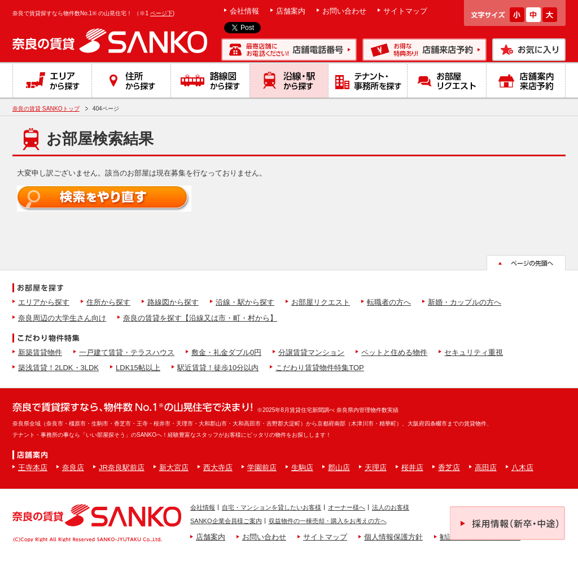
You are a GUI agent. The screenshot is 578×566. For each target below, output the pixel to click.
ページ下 (161, 13)
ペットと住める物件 (394, 352)
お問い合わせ (344, 11)
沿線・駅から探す (245, 302)
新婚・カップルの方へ (464, 302)
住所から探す (108, 302)
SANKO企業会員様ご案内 (226, 520)
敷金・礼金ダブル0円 (226, 352)
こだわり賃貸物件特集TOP (319, 367)
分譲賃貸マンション (311, 352)
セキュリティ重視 (473, 352)
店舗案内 (290, 11)
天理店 (376, 467)
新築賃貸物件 (40, 352)
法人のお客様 (390, 507)
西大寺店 (218, 467)
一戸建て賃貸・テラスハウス (126, 352)
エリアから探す (43, 302)
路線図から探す (173, 302)
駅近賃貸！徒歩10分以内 (218, 367)
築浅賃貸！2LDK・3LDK (58, 367)
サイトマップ (405, 11)
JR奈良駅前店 (121, 467)
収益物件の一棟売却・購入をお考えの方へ (328, 520)
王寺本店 (32, 467)
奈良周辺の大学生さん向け (62, 318)
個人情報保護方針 (393, 537)
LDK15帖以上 (138, 367)
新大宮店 (174, 467)
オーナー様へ (346, 507)
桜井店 (412, 467)
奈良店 (73, 467)
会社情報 (244, 11)
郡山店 (339, 467)
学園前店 (262, 467)
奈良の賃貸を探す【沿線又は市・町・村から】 (200, 318)
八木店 (522, 467)
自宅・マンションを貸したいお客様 (271, 507)
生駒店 (302, 467)
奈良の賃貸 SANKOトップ (46, 109)
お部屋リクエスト (320, 302)
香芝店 (449, 467)
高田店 (486, 467)
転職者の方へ (389, 302)
